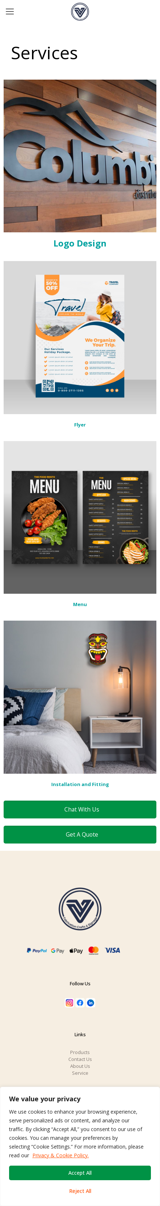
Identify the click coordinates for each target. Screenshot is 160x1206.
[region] (80, 1146)
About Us (80, 1066)
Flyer (80, 424)
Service (80, 1073)
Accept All (80, 1172)
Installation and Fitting (80, 784)
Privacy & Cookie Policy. (60, 1155)
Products (80, 1052)
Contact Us (80, 1059)
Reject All (80, 1190)
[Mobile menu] (10, 11)
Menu (80, 604)
